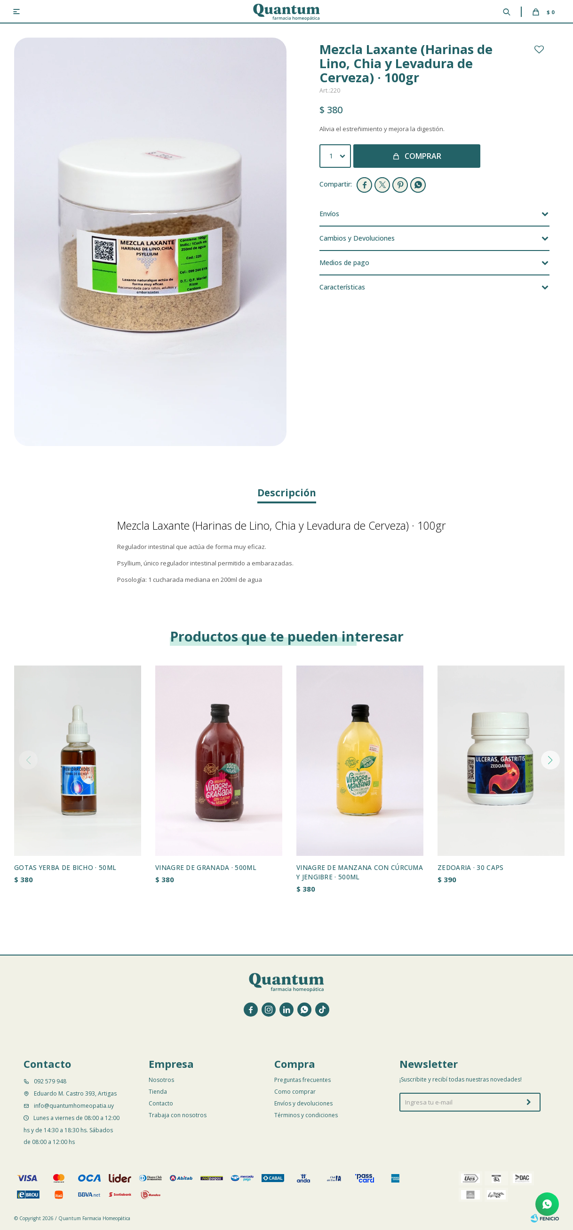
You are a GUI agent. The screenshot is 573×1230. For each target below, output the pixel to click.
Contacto (161, 1103)
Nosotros (161, 1080)
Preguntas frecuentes (302, 1080)
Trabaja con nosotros (178, 1115)
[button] (550, 760)
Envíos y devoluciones (303, 1103)
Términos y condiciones (306, 1115)
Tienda (158, 1092)
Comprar (423, 156)
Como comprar (295, 1092)
